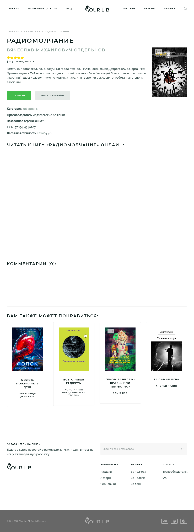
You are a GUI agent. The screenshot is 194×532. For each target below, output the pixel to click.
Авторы (149, 8)
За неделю (138, 478)
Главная (13, 8)
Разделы (129, 8)
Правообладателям (43, 8)
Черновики (108, 484)
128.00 (41, 133)
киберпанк (32, 31)
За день (136, 484)
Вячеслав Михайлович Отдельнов (56, 50)
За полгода (138, 471)
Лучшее (169, 8)
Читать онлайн (52, 95)
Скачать (19, 95)
